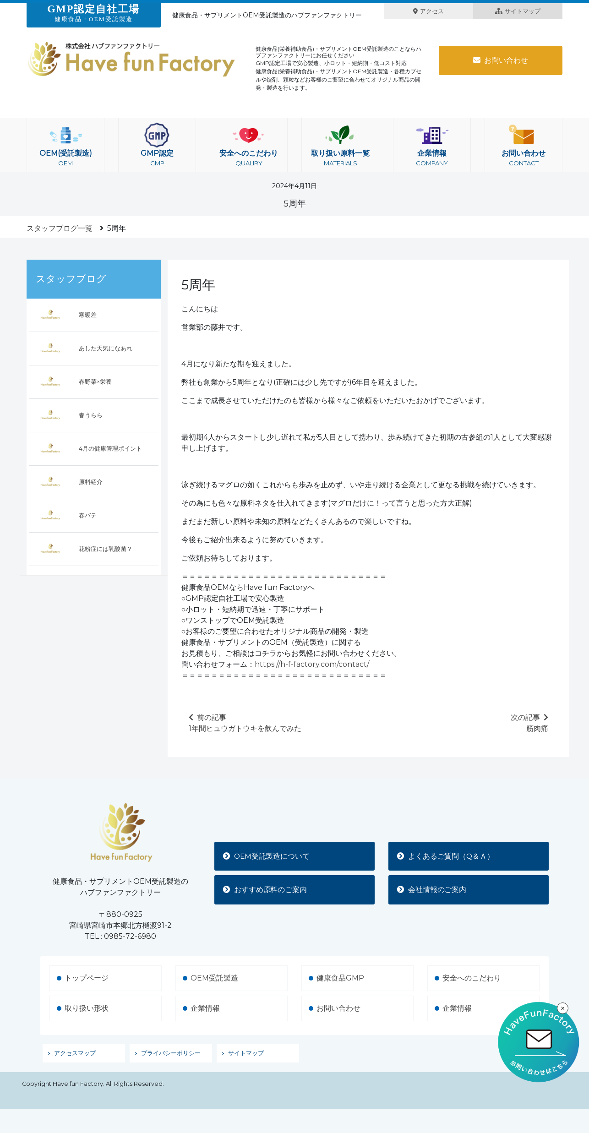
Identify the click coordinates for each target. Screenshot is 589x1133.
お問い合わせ (500, 60)
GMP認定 (157, 145)
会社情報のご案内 (432, 889)
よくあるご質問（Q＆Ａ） (447, 855)
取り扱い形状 (87, 1008)
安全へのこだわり (249, 145)
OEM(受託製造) (65, 145)
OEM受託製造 (214, 978)
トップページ (87, 978)
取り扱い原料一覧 (340, 145)
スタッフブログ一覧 (60, 228)
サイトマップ (517, 11)
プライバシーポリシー (171, 1053)
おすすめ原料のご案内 (266, 889)
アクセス (428, 11)
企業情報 (432, 145)
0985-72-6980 (130, 936)
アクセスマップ (75, 1053)
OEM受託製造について (267, 855)
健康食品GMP (340, 978)
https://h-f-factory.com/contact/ (312, 664)
